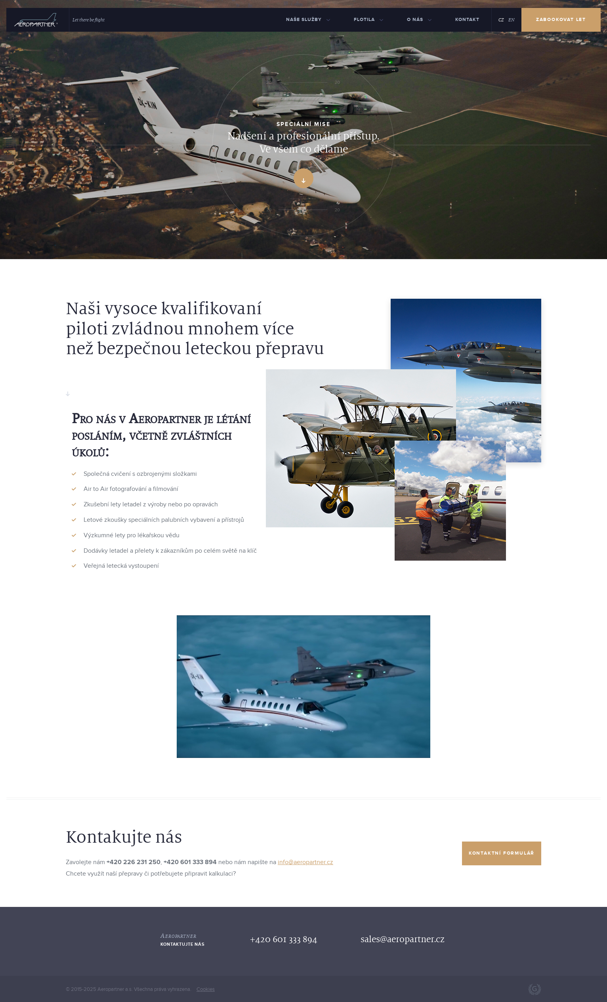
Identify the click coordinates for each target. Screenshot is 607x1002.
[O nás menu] (419, 20)
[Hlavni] (36, 20)
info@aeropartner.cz (305, 862)
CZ (501, 19)
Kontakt (467, 20)
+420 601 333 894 (283, 939)
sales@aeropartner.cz (403, 939)
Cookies (206, 989)
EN (511, 19)
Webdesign (534, 989)
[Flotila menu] (368, 20)
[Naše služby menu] (308, 20)
